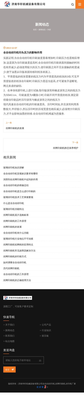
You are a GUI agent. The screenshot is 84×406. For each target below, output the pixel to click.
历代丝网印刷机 (11, 268)
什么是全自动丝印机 (13, 203)
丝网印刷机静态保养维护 (65, 147)
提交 (9, 369)
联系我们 (10, 335)
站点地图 (10, 341)
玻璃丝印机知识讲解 (13, 167)
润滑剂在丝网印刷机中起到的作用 (20, 179)
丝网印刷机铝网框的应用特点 (18, 244)
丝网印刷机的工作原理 (14, 220)
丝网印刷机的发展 (15, 128)
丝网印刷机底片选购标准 (16, 214)
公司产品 (46, 324)
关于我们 (10, 324)
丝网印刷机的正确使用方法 (17, 280)
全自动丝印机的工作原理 (16, 274)
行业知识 (46, 330)
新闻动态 (42, 29)
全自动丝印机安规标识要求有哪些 (20, 173)
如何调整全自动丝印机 (14, 262)
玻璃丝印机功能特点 (13, 209)
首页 (35, 29)
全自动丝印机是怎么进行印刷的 (19, 191)
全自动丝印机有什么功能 (16, 232)
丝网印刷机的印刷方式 (14, 256)
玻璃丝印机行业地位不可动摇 (18, 238)
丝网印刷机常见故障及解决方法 (19, 250)
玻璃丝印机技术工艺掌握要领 (18, 197)
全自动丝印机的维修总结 (16, 185)
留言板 (45, 335)
